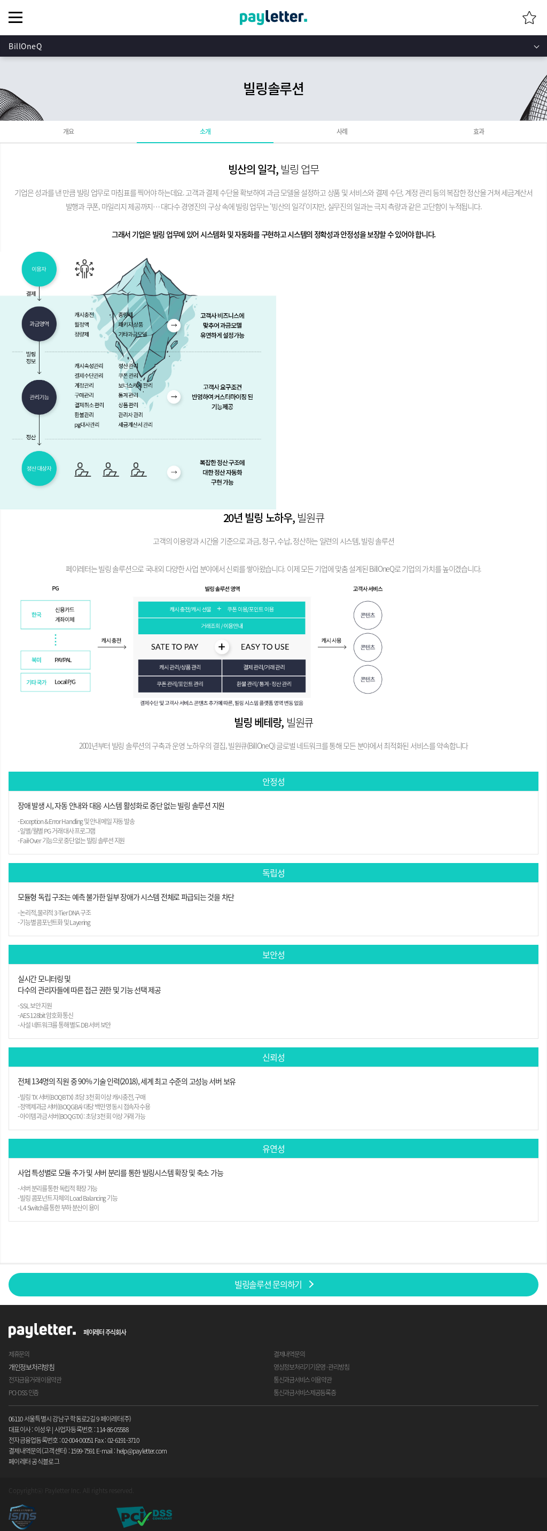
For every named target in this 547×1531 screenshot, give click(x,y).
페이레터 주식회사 (104, 1332)
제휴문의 (19, 1354)
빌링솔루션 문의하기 (268, 1284)
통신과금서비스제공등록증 (305, 1392)
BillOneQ (25, 46)
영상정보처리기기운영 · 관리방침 (311, 1367)
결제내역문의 (289, 1354)
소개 (205, 131)
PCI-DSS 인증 (23, 1392)
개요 (68, 131)
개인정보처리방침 (31, 1367)
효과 (478, 131)
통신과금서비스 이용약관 (303, 1380)
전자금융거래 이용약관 (35, 1380)
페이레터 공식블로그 (34, 1461)
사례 (342, 131)
